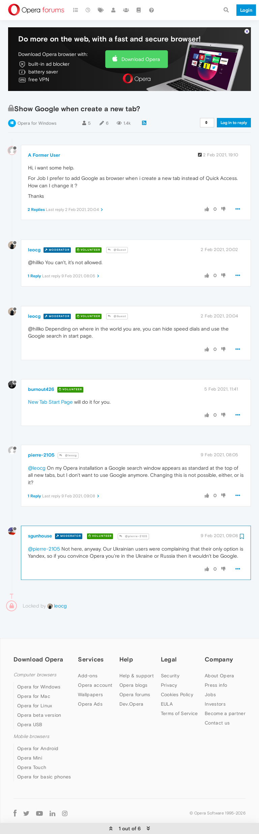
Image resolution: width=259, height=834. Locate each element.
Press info (216, 664)
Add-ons (87, 655)
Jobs (210, 674)
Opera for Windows (37, 102)
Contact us (217, 702)
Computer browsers (34, 654)
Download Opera (140, 38)
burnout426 (41, 368)
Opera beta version (39, 694)
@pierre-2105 (133, 515)
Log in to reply (234, 102)
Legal (169, 638)
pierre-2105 (41, 434)
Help (126, 638)
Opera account (95, 664)
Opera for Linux (34, 685)
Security (170, 655)
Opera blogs (133, 664)
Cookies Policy (177, 674)
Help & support (136, 655)
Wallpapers (90, 674)
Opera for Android (37, 728)
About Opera (219, 655)
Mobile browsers (31, 716)
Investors (215, 683)
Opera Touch (31, 746)
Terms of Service (179, 693)
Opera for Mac (33, 675)
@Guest (117, 229)
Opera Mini (29, 737)
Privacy (169, 664)
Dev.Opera (131, 683)
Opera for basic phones (44, 756)
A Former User (44, 134)
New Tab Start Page (50, 381)
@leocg (68, 434)
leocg (34, 229)
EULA (167, 683)
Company (219, 638)
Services (91, 638)
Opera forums (134, 674)
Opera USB (29, 704)
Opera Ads (90, 683)
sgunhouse (40, 515)
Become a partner (225, 693)
